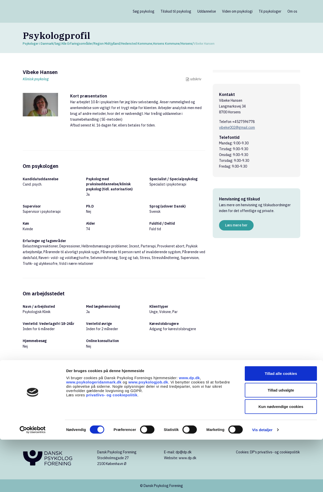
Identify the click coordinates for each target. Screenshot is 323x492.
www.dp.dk (189, 430)
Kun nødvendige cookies (280, 459)
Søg (57, 43)
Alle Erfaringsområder (76, 43)
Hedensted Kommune (136, 43)
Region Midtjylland (107, 43)
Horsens (186, 43)
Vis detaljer (262, 482)
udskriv (195, 79)
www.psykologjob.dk (148, 434)
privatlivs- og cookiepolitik (111, 447)
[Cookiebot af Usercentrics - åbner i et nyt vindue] (33, 482)
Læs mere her (236, 225)
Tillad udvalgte (281, 442)
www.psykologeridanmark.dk (94, 434)
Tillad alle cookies (281, 426)
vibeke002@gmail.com (237, 127)
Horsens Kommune (166, 43)
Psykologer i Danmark (38, 43)
